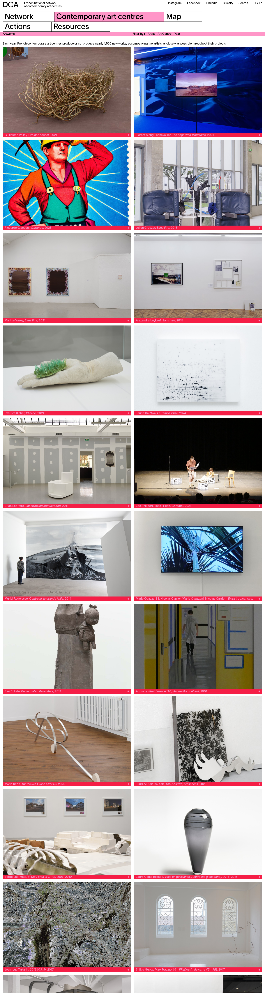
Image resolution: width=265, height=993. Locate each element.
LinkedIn (211, 3)
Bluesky (228, 3)
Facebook (193, 3)
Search (243, 3)
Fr (255, 3)
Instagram (175, 3)
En (260, 3)
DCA (11, 5)
